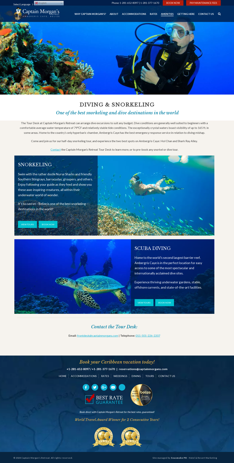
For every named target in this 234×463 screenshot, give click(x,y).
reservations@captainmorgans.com (143, 369)
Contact (56, 149)
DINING (136, 376)
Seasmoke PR (179, 458)
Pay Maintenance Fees (203, 2)
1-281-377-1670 (149, 2)
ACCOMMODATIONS (84, 376)
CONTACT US (166, 376)
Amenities (167, 14)
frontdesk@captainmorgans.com (97, 335)
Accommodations (134, 14)
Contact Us (206, 14)
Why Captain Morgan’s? (90, 14)
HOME (63, 376)
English (41, 3)
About (114, 14)
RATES (105, 376)
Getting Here (186, 14)
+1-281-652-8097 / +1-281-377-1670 (91, 369)
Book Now (173, 2)
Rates (153, 14)
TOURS (149, 376)
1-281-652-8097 (129, 2)
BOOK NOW (48, 224)
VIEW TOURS (27, 224)
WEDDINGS (120, 376)
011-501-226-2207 (148, 335)
